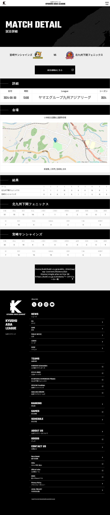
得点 (14, 211)
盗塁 (77, 211)
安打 (23, 211)
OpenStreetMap (94, 162)
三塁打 (55, 211)
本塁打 (67, 211)
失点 (33, 221)
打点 (32, 211)
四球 (86, 211)
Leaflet (78, 162)
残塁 (105, 211)
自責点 (51, 221)
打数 (4, 211)
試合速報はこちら (55, 70)
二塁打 (43, 211)
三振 (95, 211)
